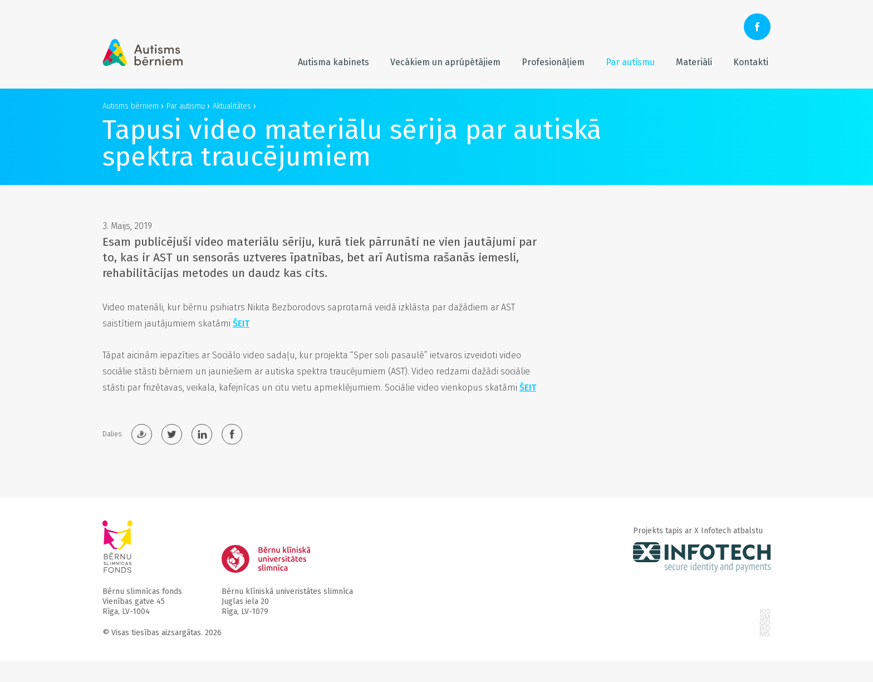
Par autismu (630, 62)
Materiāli (694, 62)
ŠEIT (241, 323)
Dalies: (112, 434)
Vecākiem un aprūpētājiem (445, 62)
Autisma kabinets (333, 62)
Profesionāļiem (553, 62)
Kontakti (750, 62)
